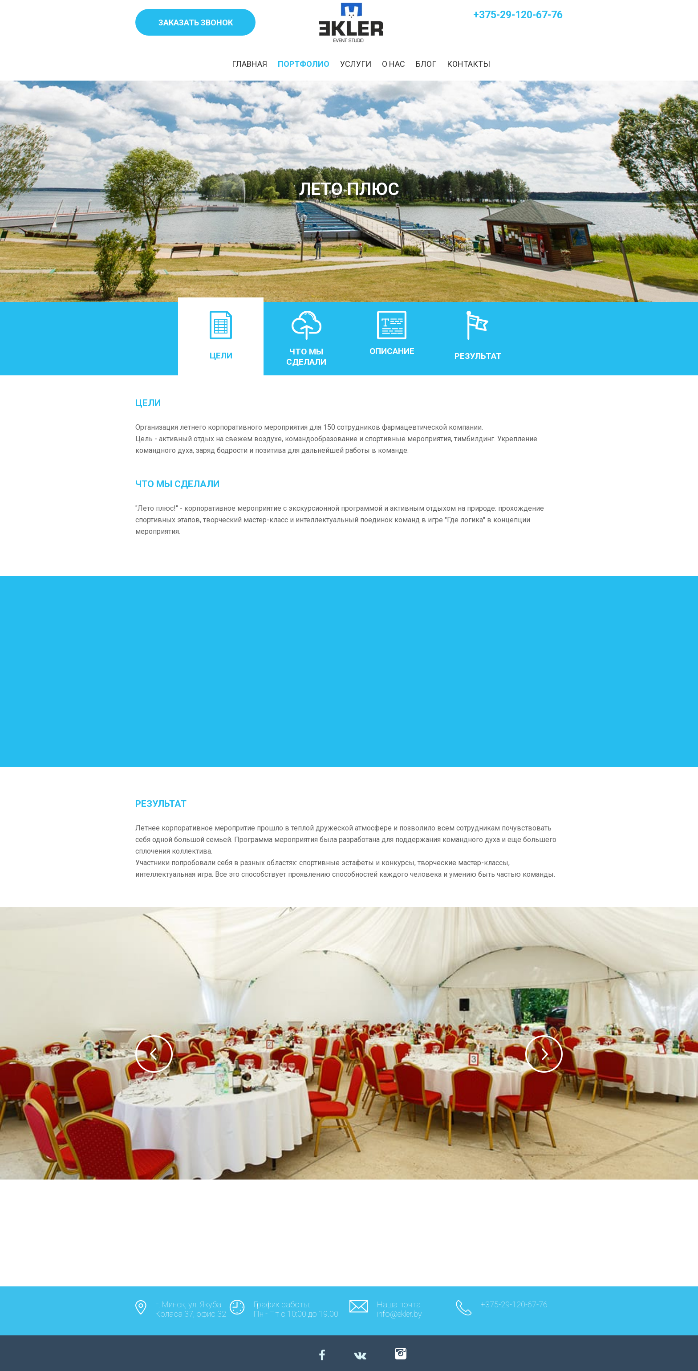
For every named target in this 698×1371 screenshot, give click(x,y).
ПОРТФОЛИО (303, 64)
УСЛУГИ (355, 64)
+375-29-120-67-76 (518, 15)
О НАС (393, 64)
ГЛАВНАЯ (249, 64)
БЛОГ (426, 64)
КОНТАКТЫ (468, 64)
